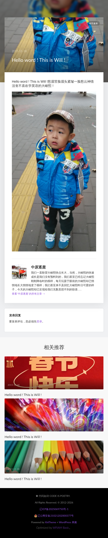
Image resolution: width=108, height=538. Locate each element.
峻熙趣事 (93, 23)
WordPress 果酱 (68, 522)
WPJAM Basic (61, 527)
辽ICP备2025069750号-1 (53, 509)
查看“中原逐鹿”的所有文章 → (28, 293)
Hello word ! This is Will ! (23, 395)
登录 (39, 321)
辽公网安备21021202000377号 (54, 515)
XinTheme (50, 522)
